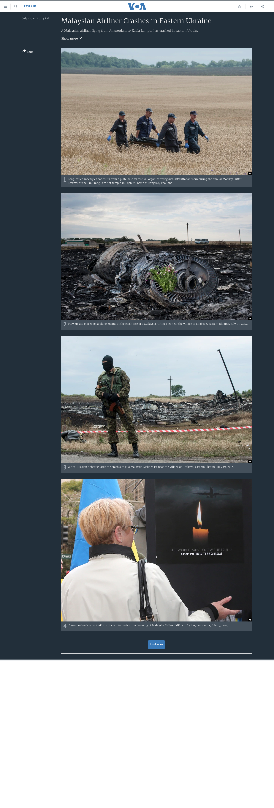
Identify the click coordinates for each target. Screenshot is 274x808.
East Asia (30, 6)
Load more (156, 644)
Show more (71, 38)
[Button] (28, 52)
